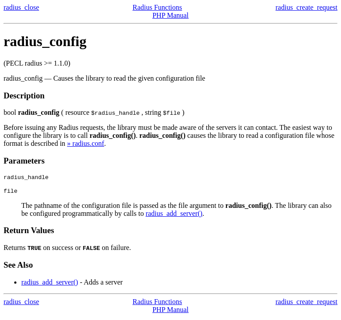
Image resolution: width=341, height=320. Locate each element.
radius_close (21, 7)
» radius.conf (85, 143)
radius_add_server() (174, 216)
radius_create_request (306, 7)
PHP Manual (170, 15)
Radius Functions (157, 7)
